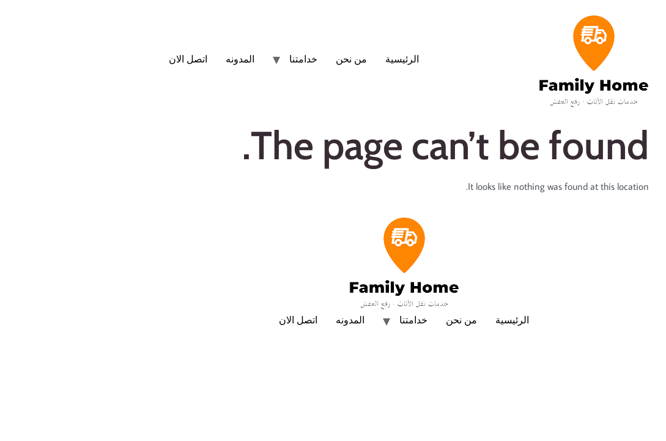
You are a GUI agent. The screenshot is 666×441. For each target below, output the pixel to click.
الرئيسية (331, 59)
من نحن (280, 59)
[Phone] (631, 371)
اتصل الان (117, 59)
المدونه (169, 59)
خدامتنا (232, 59)
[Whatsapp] (631, 409)
